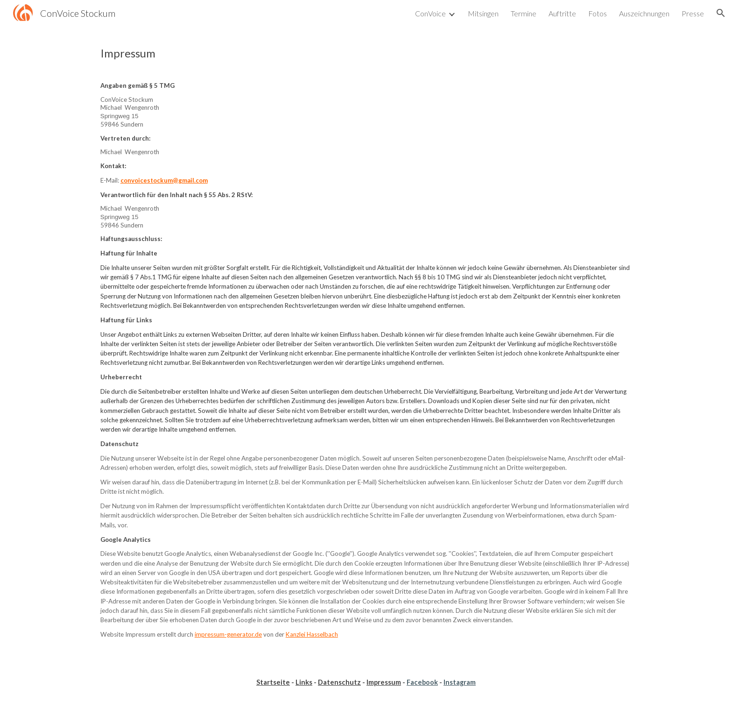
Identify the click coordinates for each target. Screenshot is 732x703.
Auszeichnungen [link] (644, 13)
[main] (366, 53)
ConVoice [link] (430, 13)
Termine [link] (523, 13)
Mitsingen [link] (483, 13)
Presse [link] (693, 13)
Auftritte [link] (562, 13)
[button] (721, 13)
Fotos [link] (597, 13)
